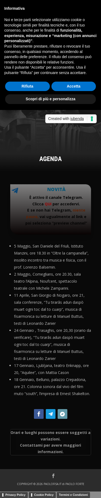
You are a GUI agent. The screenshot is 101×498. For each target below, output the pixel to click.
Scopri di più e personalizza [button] (50, 99)
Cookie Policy (44, 494)
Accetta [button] (74, 86)
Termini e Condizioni (73, 494)
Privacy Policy (15, 494)
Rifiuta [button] (27, 86)
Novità (56, 189)
